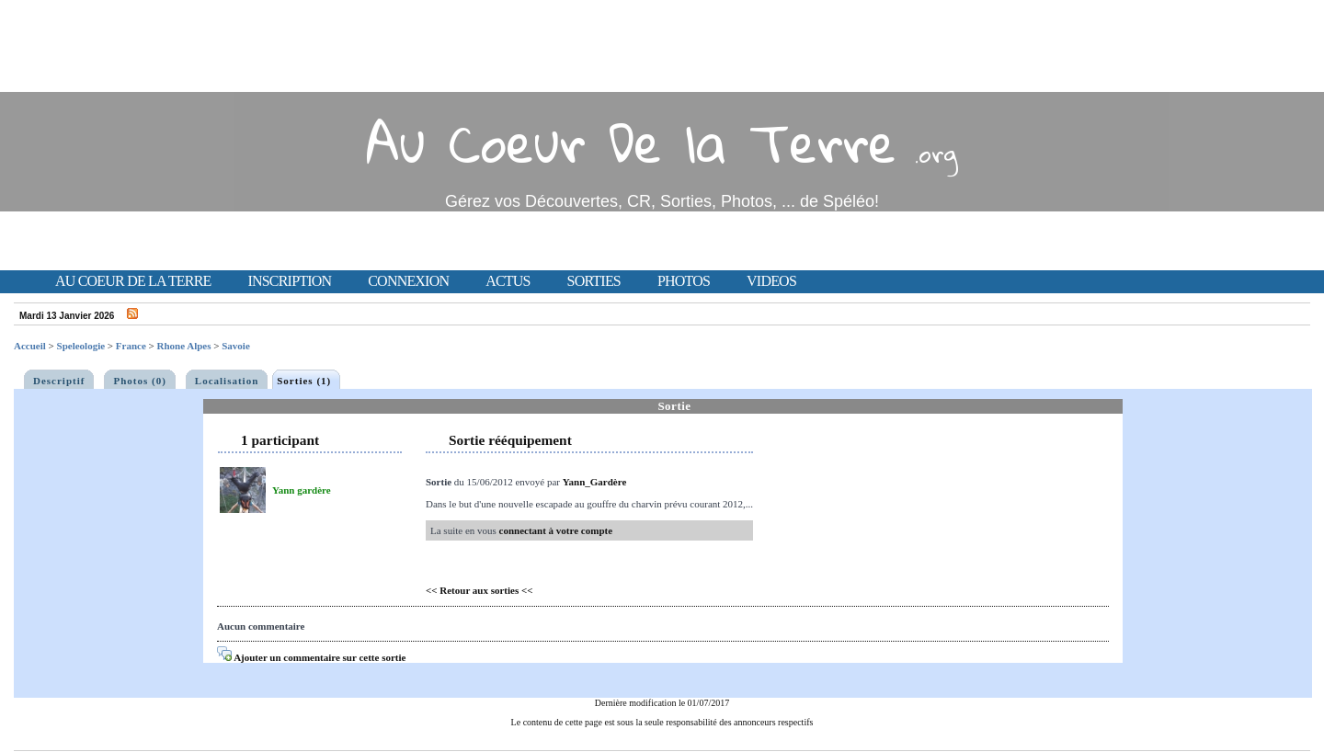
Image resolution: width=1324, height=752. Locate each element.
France (131, 345)
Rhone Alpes (184, 345)
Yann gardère (301, 490)
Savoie (236, 345)
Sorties (594, 281)
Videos (771, 281)
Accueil (30, 345)
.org (936, 153)
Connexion (408, 281)
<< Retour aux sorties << (479, 590)
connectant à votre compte (556, 530)
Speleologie (81, 345)
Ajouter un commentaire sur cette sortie (311, 657)
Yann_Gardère (594, 481)
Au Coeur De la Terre (631, 142)
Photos (683, 281)
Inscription (289, 281)
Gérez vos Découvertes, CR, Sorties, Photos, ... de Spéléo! (662, 201)
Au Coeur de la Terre (133, 281)
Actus (507, 281)
